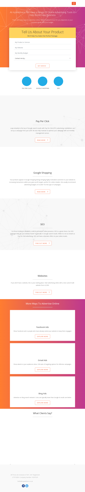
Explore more (42, 336)
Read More (42, 140)
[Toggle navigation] (74, 3)
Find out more (42, 243)
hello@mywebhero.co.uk (25, 481)
